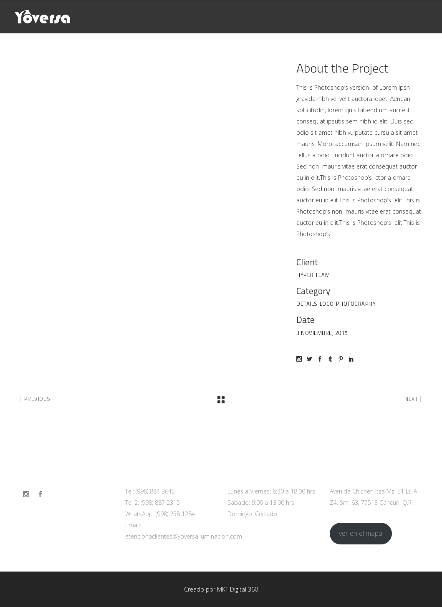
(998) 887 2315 (160, 502)
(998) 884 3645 (155, 491)
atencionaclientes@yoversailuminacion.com (183, 536)
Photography (356, 304)
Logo (327, 304)
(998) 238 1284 (175, 514)
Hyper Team (313, 275)
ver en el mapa (360, 533)
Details (307, 304)
